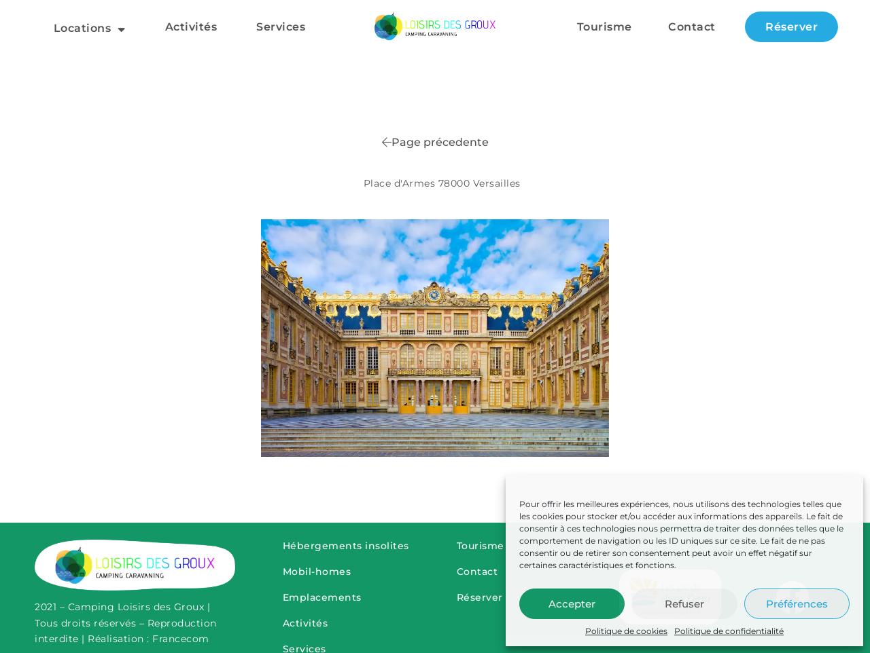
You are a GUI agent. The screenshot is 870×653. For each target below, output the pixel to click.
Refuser (684, 603)
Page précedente (435, 142)
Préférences (797, 603)
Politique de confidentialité (729, 631)
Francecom (180, 639)
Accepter (572, 603)
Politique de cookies (626, 631)
